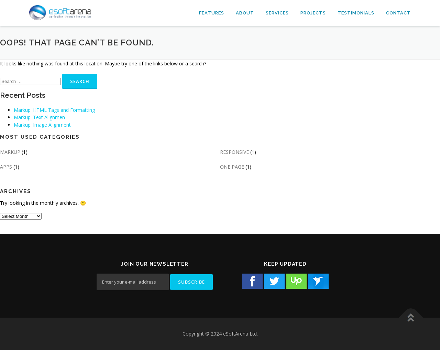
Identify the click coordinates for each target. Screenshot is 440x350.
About (245, 12)
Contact (398, 12)
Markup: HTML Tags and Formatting (54, 110)
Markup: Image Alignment (42, 124)
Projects (313, 12)
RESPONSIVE (234, 152)
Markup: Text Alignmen (39, 117)
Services (277, 12)
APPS (6, 166)
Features (211, 12)
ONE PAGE (232, 166)
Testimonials (356, 12)
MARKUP (10, 152)
